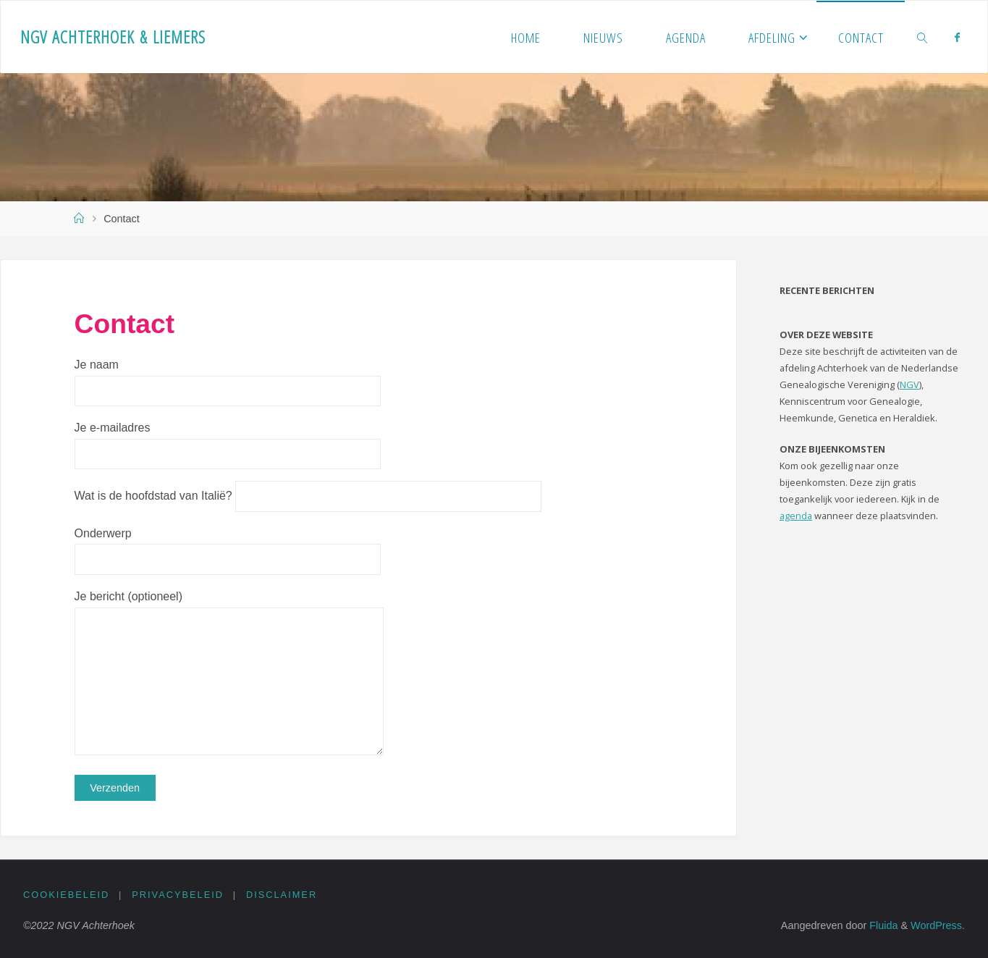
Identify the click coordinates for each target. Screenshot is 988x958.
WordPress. (938, 925)
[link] (922, 37)
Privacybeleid (178, 894)
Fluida (882, 925)
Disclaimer (281, 894)
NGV (909, 384)
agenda (796, 515)
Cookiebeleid (66, 894)
